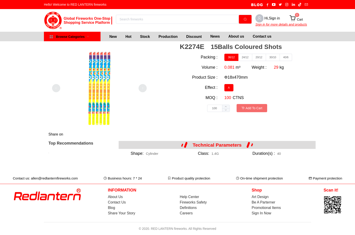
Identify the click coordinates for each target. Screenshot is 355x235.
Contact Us (117, 202)
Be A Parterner (263, 202)
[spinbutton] (218, 108)
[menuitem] (113, 36)
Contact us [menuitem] (262, 36)
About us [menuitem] (236, 36)
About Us (115, 197)
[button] (226, 110)
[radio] (231, 57)
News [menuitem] (215, 36)
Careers (186, 213)
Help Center (189, 197)
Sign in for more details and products (281, 24)
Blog (111, 208)
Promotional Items (266, 208)
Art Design (260, 197)
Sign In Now (261, 213)
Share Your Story (121, 213)
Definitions (188, 208)
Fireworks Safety (193, 202)
